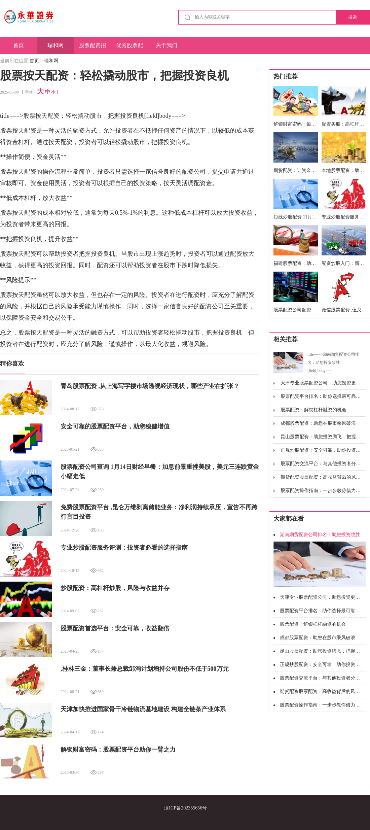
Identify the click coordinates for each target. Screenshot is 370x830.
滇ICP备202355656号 (185, 807)
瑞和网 (55, 45)
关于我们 (166, 45)
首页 (18, 45)
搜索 (352, 17)
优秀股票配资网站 (129, 48)
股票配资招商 (92, 48)
